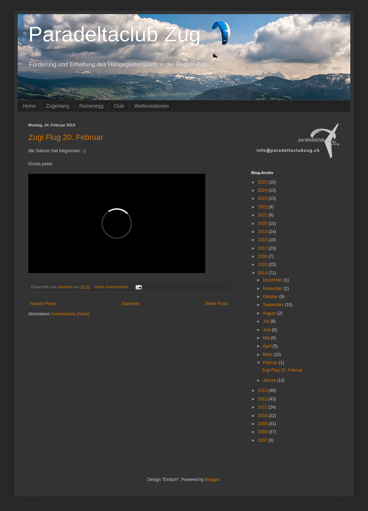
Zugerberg (57, 106)
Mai (267, 337)
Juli (266, 321)
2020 (263, 223)
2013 (263, 390)
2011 (263, 407)
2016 (263, 256)
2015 (263, 264)
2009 (263, 423)
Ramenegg (91, 106)
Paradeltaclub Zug (114, 34)
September (274, 304)
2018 (263, 239)
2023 (263, 198)
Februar (271, 362)
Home (29, 106)
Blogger (212, 479)
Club (119, 106)
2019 (263, 231)
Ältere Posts (216, 303)
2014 (263, 273)
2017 (263, 248)
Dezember (273, 280)
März (268, 354)
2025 (263, 182)
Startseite (131, 303)
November (273, 288)
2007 (263, 440)
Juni (267, 329)
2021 (263, 215)
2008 (263, 431)
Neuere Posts (43, 303)
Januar (270, 380)
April (267, 346)
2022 (263, 206)
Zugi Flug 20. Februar (65, 137)
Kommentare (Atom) (70, 313)
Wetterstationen (151, 106)
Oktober (271, 296)
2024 (263, 190)
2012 (263, 399)
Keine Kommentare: (112, 287)
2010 (263, 415)
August (270, 313)
